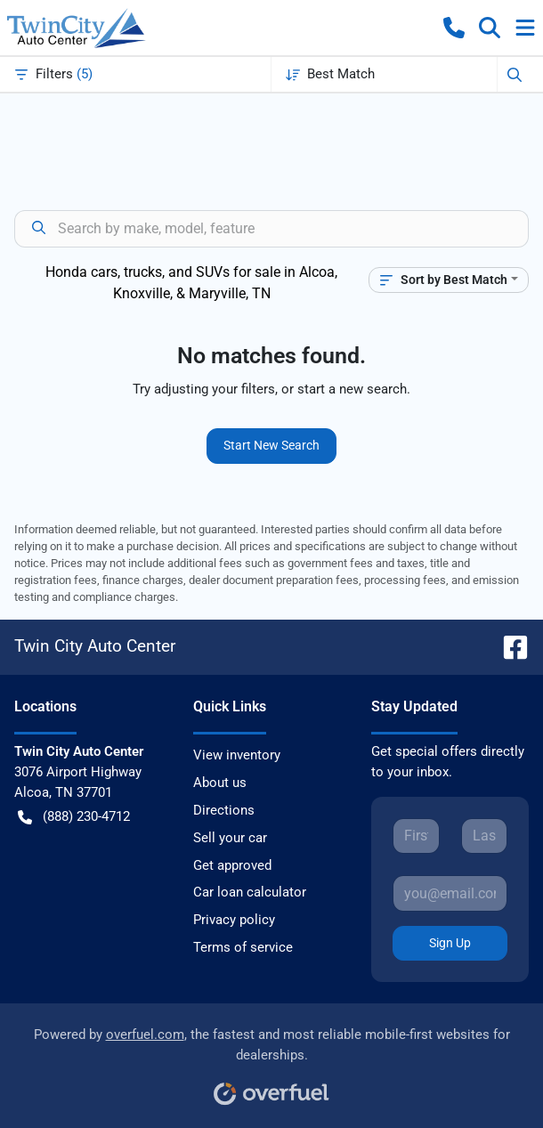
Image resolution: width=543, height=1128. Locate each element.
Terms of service (243, 947)
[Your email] (450, 893)
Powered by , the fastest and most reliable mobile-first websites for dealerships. (272, 1060)
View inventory (236, 755)
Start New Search (271, 445)
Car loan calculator (249, 892)
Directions (224, 810)
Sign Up (450, 943)
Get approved (232, 865)
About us (220, 783)
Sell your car (230, 838)
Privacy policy (234, 920)
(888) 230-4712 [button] (74, 817)
